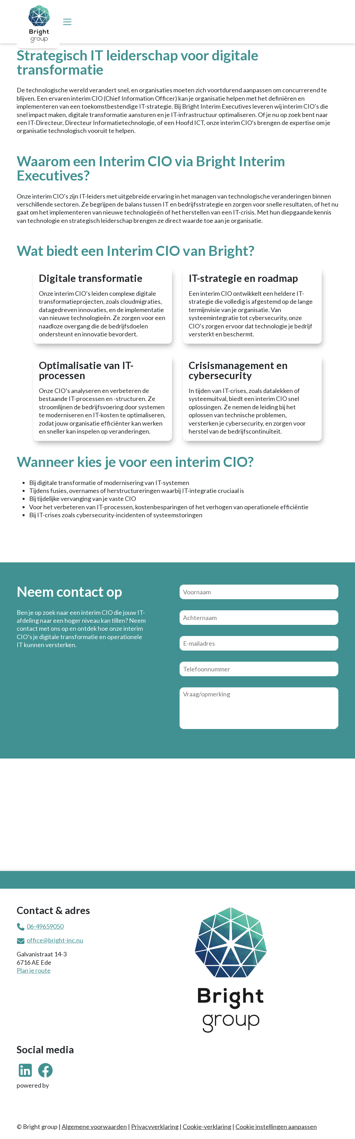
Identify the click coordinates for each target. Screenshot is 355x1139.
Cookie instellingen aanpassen (276, 1126)
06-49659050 (45, 926)
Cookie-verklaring (207, 1126)
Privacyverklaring (155, 1126)
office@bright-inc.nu (55, 940)
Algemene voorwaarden (94, 1126)
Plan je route (34, 970)
